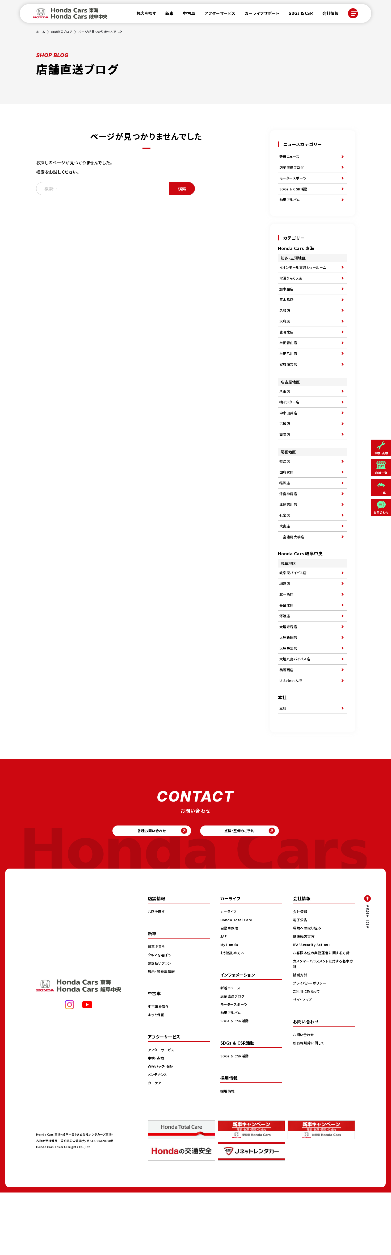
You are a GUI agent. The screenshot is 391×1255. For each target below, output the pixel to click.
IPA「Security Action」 (313, 1006)
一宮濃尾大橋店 (292, 576)
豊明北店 (287, 348)
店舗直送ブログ (63, 31)
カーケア (155, 1145)
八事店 (285, 413)
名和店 (285, 324)
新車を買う (157, 1008)
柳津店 (285, 626)
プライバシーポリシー (310, 1045)
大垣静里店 (289, 700)
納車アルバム (290, 206)
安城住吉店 (289, 385)
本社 (283, 766)
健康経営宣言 (304, 998)
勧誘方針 (300, 1037)
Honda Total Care (237, 982)
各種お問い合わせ (141, 891)
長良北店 (287, 651)
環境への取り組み (308, 990)
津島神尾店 (289, 528)
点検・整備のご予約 (250, 891)
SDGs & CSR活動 (294, 194)
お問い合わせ (304, 1096)
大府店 (285, 336)
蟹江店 (285, 491)
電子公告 (300, 982)
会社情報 (327, 14)
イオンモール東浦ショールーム (304, 275)
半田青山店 (289, 361)
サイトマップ (303, 1061)
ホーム (41, 31)
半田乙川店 (289, 373)
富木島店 (287, 312)
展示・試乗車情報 (162, 1033)
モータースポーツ (293, 181)
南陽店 (285, 462)
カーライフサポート (259, 14)
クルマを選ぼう (160, 1017)
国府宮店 (287, 503)
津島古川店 (289, 540)
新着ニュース (290, 157)
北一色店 (287, 638)
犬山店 (285, 564)
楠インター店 (290, 426)
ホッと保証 (157, 1076)
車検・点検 (156, 1120)
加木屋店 (287, 299)
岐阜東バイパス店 (294, 614)
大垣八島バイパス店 (296, 712)
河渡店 (285, 663)
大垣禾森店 (289, 675)
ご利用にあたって (307, 1053)
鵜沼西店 (287, 724)
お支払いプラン (160, 1025)
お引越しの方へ (233, 1015)
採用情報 (228, 1153)
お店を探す (143, 14)
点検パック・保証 (161, 1128)
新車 (166, 14)
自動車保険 (230, 990)
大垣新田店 (289, 687)
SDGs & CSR (297, 14)
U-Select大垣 (291, 736)
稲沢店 (285, 515)
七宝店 (285, 552)
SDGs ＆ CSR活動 (235, 1083)
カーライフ (229, 973)
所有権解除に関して (309, 1105)
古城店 (285, 450)
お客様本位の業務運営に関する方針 (323, 1015)
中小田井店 (289, 438)
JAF (224, 998)
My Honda (229, 1006)
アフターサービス (216, 14)
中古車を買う (159, 1068)
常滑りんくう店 (291, 287)
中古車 (186, 14)
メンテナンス (158, 1136)
